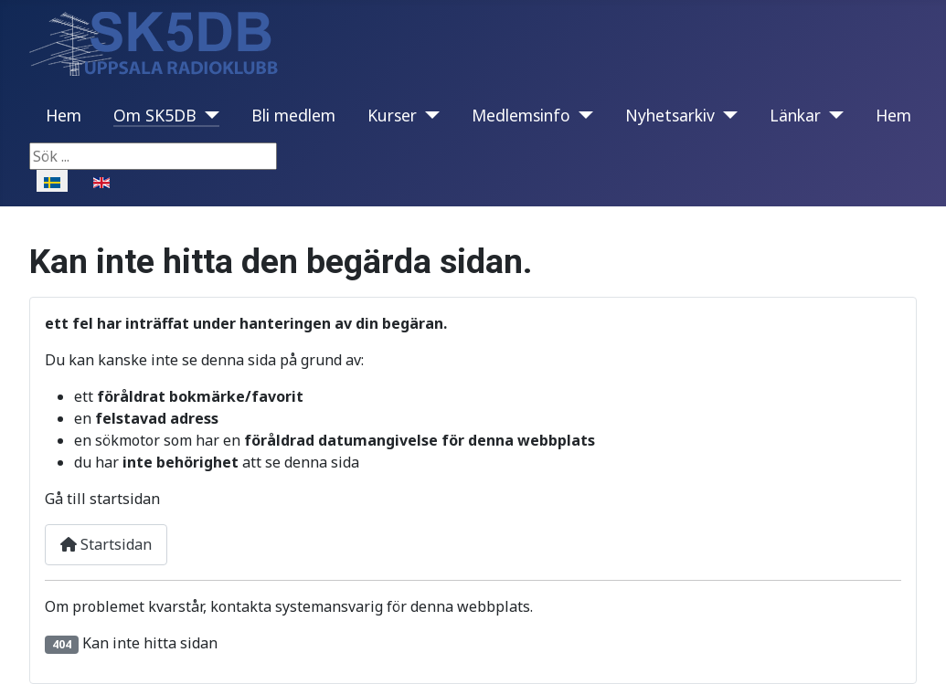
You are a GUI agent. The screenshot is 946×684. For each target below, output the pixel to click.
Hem (63, 115)
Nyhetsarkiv (670, 115)
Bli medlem (293, 115)
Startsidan (106, 544)
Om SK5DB (155, 115)
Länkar (795, 115)
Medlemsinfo (521, 115)
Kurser (392, 115)
